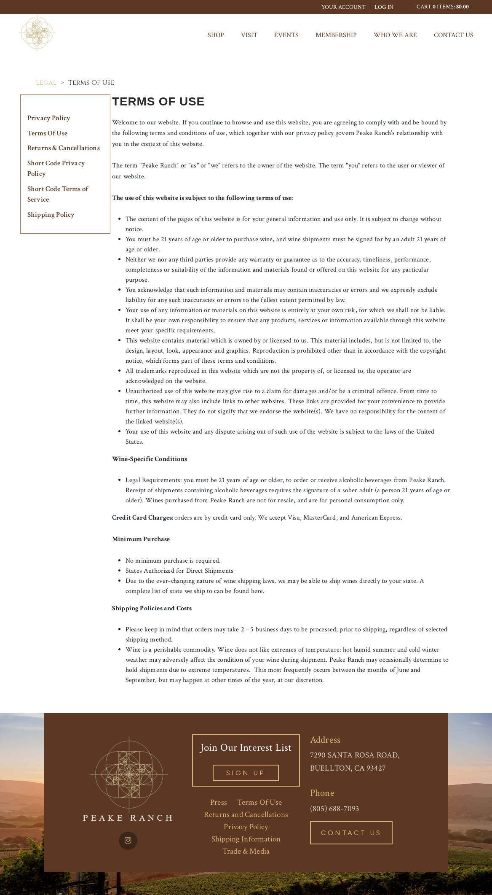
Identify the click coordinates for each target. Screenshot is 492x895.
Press (218, 802)
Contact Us (453, 35)
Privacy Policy (48, 118)
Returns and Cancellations (246, 815)
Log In (383, 7)
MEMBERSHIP (336, 35)
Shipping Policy (51, 214)
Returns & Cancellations (63, 148)
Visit (249, 35)
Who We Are (395, 35)
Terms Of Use (47, 133)
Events (286, 35)
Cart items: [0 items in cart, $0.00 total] (443, 7)
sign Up (245, 773)
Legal (46, 82)
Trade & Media (246, 851)
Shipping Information (246, 839)
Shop (216, 35)
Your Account (343, 7)
